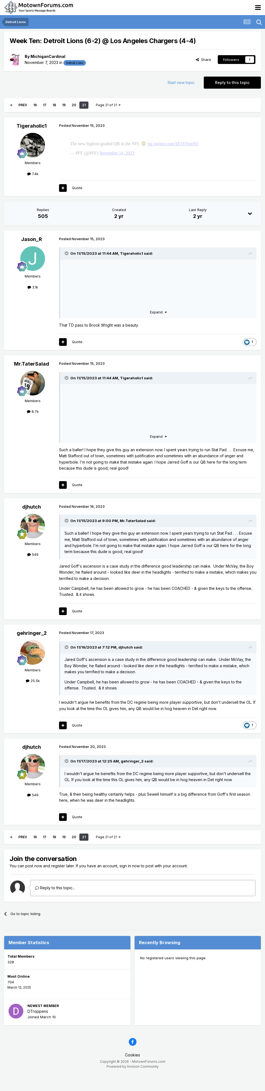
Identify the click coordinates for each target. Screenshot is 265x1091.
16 (35, 105)
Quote (77, 204)
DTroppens (37, 1027)
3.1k (32, 303)
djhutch (31, 523)
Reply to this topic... (55, 904)
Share (203, 59)
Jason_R (31, 256)
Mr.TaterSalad (31, 380)
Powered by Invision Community (133, 1083)
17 (44, 105)
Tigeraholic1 (31, 126)
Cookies (132, 1071)
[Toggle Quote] (67, 270)
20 (74, 105)
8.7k (33, 428)
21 (84, 105)
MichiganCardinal (47, 56)
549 (32, 571)
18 (54, 105)
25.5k (33, 697)
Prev (22, 105)
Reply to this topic (232, 82)
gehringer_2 (32, 649)
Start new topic (181, 82)
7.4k (32, 174)
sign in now (129, 882)
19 (64, 105)
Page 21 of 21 (108, 105)
